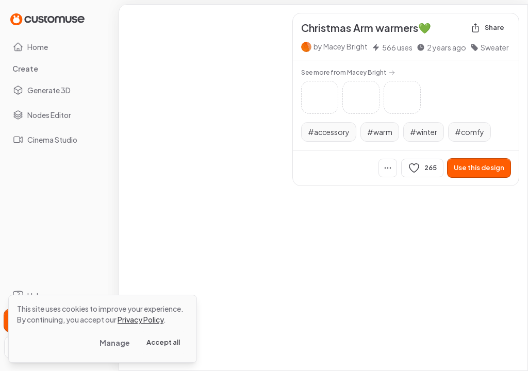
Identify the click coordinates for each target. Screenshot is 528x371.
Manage (115, 342)
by (341, 46)
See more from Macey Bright (348, 72)
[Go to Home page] (47, 18)
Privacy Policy (140, 319)
